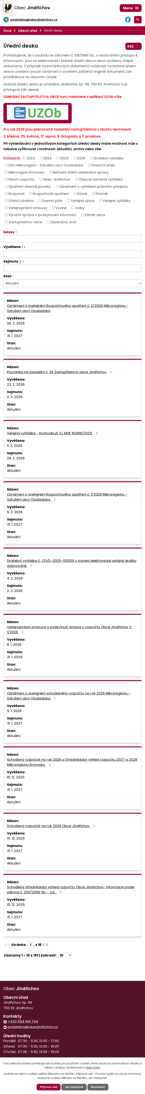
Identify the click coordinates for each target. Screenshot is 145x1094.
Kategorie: (11, 157)
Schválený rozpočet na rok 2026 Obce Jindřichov (51, 826)
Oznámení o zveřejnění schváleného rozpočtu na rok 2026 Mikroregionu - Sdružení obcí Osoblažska (68, 696)
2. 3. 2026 (14, 397)
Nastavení (98, 1087)
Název (9, 232)
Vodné (61, 207)
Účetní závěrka (20, 200)
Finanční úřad (102, 165)
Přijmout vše (48, 1087)
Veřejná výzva (82, 200)
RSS (133, 46)
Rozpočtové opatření (51, 193)
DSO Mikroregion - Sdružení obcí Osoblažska (45, 165)
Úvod (7, 30)
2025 (64, 158)
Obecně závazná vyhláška (101, 179)
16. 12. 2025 (16, 777)
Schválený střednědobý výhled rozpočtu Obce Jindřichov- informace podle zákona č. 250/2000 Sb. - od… (70, 890)
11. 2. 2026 (14, 445)
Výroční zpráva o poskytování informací (42, 214)
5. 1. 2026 (14, 710)
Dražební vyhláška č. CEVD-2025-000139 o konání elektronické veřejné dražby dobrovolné (72, 563)
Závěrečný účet (63, 221)
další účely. (93, 1067)
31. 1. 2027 (14, 335)
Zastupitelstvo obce (25, 221)
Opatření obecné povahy (29, 186)
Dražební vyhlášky (108, 158)
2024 (47, 158)
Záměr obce (95, 214)
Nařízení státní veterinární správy (81, 172)
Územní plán (52, 200)
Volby (79, 207)
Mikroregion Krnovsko (26, 172)
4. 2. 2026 (15, 578)
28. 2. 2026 (16, 458)
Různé (82, 193)
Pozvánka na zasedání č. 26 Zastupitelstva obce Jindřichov (60, 372)
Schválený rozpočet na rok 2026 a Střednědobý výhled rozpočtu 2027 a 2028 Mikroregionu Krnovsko (72, 762)
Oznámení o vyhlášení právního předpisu (93, 186)
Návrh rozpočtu (21, 179)
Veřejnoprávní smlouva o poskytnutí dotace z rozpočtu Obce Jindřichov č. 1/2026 (69, 629)
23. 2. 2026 (16, 384)
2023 (30, 158)
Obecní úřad (27, 30)
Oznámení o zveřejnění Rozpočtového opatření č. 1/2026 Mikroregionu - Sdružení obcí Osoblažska (67, 497)
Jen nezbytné (74, 1087)
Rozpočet (16, 193)
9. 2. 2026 (14, 512)
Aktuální (13, 348)
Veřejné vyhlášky (116, 200)
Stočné (101, 193)
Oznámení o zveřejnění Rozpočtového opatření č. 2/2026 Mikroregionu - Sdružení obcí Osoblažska (67, 308)
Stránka (18, 944)
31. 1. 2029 (14, 657)
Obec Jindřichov (56, 179)
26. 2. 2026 (16, 323)
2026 (81, 158)
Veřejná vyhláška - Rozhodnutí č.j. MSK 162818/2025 (53, 433)
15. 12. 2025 (16, 838)
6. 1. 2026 (14, 644)
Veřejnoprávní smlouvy (27, 207)
